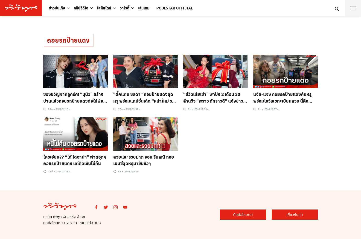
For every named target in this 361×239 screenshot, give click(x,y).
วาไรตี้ (124, 8)
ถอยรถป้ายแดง (68, 40)
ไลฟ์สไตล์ (104, 8)
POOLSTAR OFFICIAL (174, 8)
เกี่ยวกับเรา (294, 214)
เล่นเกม (143, 8)
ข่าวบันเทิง (57, 8)
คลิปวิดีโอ (81, 8)
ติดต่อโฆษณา (243, 214)
